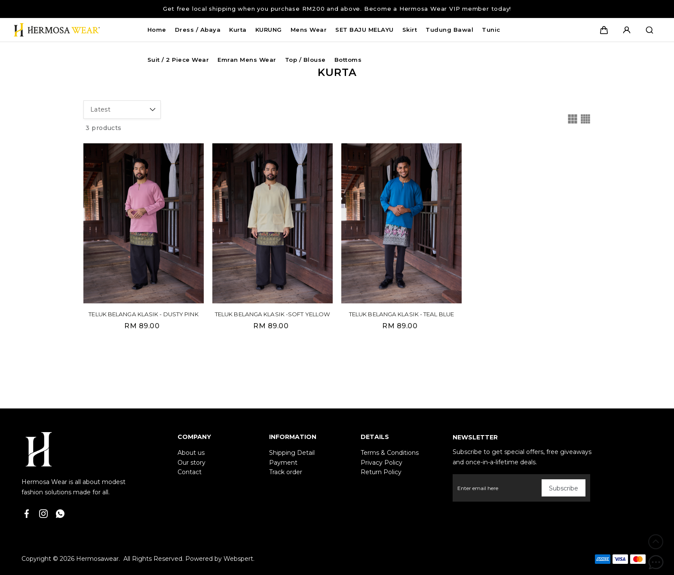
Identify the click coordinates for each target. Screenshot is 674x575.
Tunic (491, 29)
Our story (191, 462)
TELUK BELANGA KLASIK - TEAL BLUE (401, 314)
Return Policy (381, 472)
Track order (285, 472)
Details (375, 437)
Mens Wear (309, 29)
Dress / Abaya (198, 29)
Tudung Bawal (449, 29)
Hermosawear (97, 559)
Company (194, 437)
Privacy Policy (381, 462)
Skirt (409, 29)
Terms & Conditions (390, 453)
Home (156, 29)
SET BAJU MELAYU (364, 29)
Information (292, 437)
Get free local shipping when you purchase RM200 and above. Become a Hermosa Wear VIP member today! (337, 8)
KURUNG (268, 29)
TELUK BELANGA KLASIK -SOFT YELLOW (272, 314)
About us (191, 453)
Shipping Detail (292, 453)
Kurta (238, 29)
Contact (190, 472)
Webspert (238, 559)
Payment (283, 462)
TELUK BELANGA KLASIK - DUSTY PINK (143, 314)
